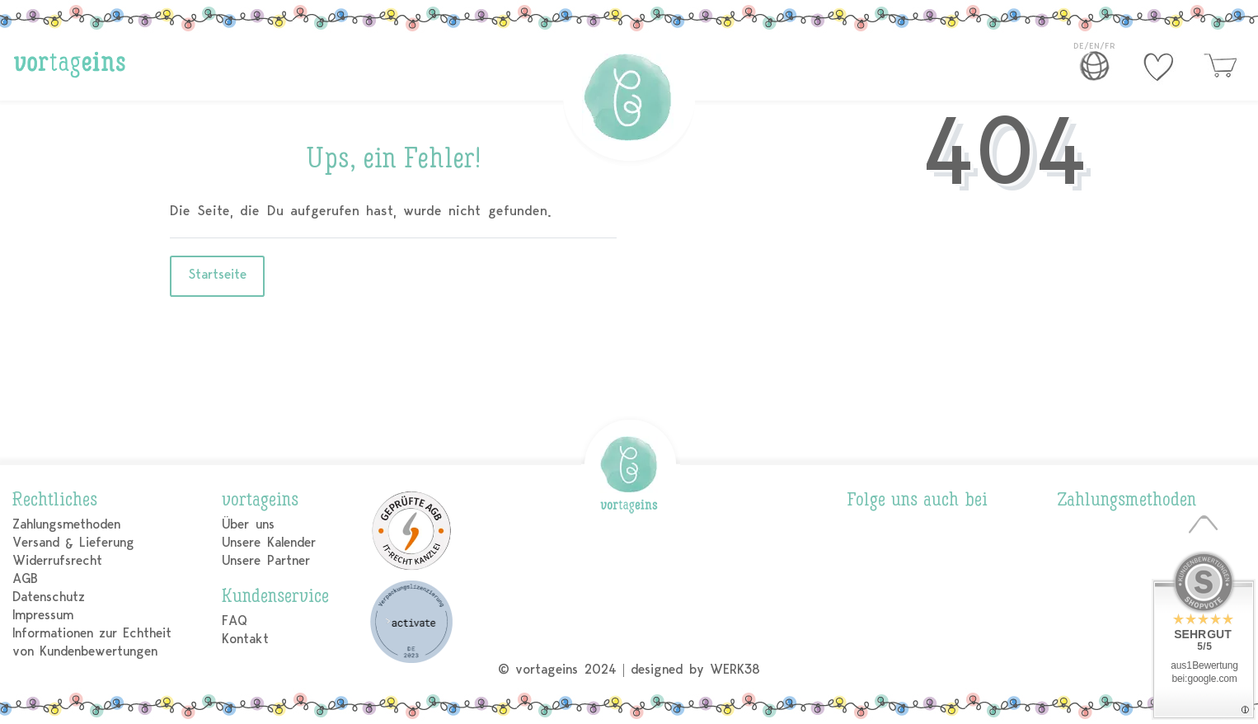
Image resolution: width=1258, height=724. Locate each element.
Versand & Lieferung (73, 542)
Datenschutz (48, 596)
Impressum (42, 614)
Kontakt (245, 638)
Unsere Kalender (268, 542)
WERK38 (735, 669)
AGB (25, 578)
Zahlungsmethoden (66, 524)
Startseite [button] (217, 274)
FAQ (234, 620)
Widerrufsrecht (57, 560)
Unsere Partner (265, 560)
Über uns (248, 524)
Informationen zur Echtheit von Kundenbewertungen (91, 642)
